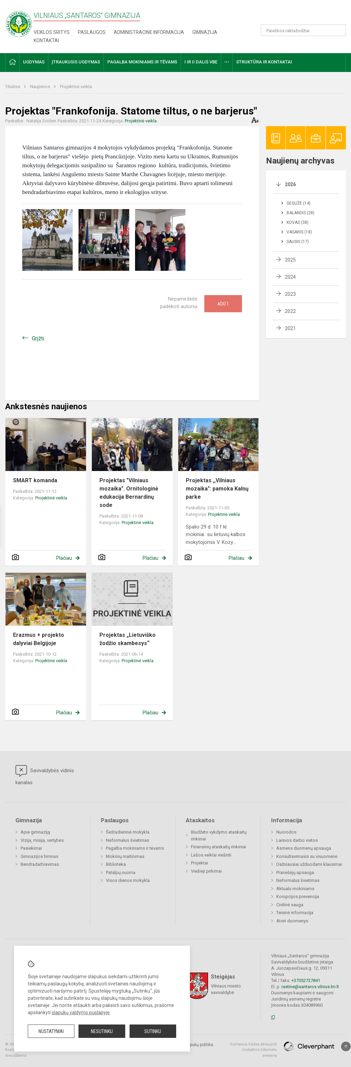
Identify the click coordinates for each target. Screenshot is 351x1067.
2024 (290, 277)
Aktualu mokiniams (295, 888)
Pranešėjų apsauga (295, 872)
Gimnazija (204, 32)
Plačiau (64, 558)
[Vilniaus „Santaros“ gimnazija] (19, 22)
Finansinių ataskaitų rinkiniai (218, 846)
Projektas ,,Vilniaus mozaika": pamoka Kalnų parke (217, 488)
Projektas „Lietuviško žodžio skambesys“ (127, 639)
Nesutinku (102, 1031)
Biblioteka (116, 864)
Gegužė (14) (299, 203)
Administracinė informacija (149, 32)
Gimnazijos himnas (39, 856)
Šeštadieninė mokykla (127, 832)
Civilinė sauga (289, 904)
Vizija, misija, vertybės (42, 840)
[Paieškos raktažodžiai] (303, 30)
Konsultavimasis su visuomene (306, 856)
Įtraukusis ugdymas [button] (76, 61)
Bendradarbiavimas (40, 864)
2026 (290, 184)
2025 (290, 260)
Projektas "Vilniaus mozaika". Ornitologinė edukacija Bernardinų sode (128, 492)
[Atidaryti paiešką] (338, 30)
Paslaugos (92, 32)
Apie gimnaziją (35, 832)
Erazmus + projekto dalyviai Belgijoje (38, 639)
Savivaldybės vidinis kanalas (44, 775)
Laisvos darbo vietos (297, 840)
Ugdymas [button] (34, 61)
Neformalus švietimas (127, 840)
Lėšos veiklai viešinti (211, 855)
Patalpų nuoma (120, 872)
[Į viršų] (346, 1046)
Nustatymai (51, 1031)
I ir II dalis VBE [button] (200, 61)
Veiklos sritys (52, 32)
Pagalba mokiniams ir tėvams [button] (142, 61)
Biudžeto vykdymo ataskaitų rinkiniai (218, 835)
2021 (290, 328)
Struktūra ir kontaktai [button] (264, 61)
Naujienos (40, 86)
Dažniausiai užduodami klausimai (309, 864)
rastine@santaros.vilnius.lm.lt (310, 986)
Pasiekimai (31, 848)
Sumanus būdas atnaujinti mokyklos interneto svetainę (253, 1050)
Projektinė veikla (76, 86)
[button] (299, 14)
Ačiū (223, 303)
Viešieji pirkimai (206, 871)
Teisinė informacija (294, 912)
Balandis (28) (300, 212)
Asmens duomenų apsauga (303, 848)
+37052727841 (305, 980)
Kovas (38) (297, 222)
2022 (290, 311)
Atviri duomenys (292, 920)
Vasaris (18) (299, 232)
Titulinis (13, 86)
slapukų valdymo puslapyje (81, 1012)
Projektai (199, 862)
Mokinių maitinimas (125, 856)
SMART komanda (35, 480)
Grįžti (38, 338)
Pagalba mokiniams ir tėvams (135, 848)
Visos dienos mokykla (128, 880)
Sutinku (152, 1031)
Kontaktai (46, 40)
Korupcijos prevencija (297, 896)
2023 (290, 294)
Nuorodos (286, 832)
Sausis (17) (298, 241)
